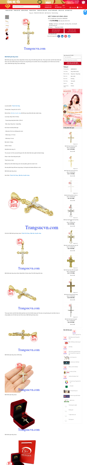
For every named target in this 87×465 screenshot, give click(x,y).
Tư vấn (85, 12)
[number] (53, 27)
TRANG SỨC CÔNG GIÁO (42, 10)
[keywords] (24, 7)
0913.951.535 (72, 31)
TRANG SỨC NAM (8, 10)
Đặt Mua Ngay (56, 31)
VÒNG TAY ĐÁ (61, 10)
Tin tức (63, 7)
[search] (39, 7)
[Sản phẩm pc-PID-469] (72, 108)
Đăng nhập (72, 7)
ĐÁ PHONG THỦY (68, 10)
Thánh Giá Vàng (14, 175)
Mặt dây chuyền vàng (16, 113)
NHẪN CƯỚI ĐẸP (24, 10)
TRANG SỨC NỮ (17, 10)
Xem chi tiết (72, 151)
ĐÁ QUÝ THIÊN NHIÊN (52, 10)
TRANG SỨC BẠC (32, 10)
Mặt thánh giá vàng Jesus (11, 56)
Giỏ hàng (79, 7)
